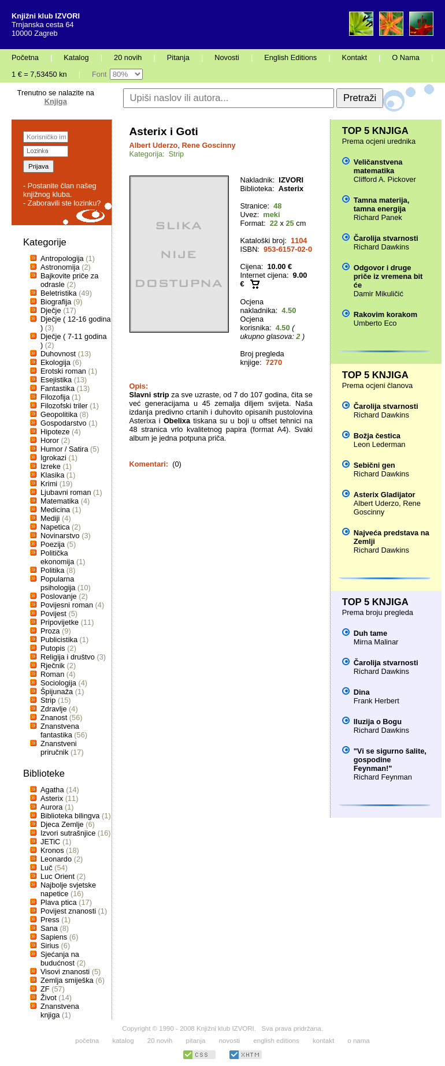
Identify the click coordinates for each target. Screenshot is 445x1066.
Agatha (52, 789)
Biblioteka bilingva (69, 815)
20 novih (128, 57)
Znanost (53, 717)
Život (48, 997)
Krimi (48, 483)
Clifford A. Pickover (385, 179)
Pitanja (178, 57)
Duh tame (370, 633)
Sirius (49, 945)
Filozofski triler (64, 405)
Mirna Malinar (376, 642)
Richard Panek (378, 217)
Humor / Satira (64, 449)
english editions (276, 1040)
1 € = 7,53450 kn (39, 74)
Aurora (51, 807)
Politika (52, 570)
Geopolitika (58, 414)
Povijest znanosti (68, 911)
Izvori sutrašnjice (67, 833)
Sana (49, 928)
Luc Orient (57, 876)
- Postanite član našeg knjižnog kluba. (60, 190)
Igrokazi (53, 457)
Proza (50, 631)
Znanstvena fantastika (59, 730)
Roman (52, 674)
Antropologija (62, 258)
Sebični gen (374, 465)
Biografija (55, 301)
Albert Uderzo (153, 145)
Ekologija (55, 362)
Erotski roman (63, 371)
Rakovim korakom (385, 314)
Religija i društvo (67, 657)
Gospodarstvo (63, 423)
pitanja (196, 1040)
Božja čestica (377, 435)
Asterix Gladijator (385, 494)
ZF (45, 989)
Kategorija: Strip (156, 154)
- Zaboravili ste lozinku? (62, 203)
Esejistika (56, 379)
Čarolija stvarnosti (386, 238)
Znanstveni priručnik (58, 747)
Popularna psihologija (57, 583)
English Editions (290, 57)
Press (50, 919)
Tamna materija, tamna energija (382, 204)
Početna (25, 57)
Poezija (52, 544)
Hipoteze (55, 431)
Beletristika (58, 293)
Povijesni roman (66, 605)
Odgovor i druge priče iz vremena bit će (388, 276)
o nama (358, 1040)
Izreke (50, 466)
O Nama (406, 57)
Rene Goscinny (209, 145)
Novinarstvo (60, 535)
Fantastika (57, 388)
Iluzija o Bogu (378, 721)
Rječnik (52, 665)
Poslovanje (58, 596)
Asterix (51, 798)
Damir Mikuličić (378, 293)
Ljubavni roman (65, 492)
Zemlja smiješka (67, 980)
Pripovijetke (59, 622)
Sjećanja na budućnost (59, 958)
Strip (47, 700)
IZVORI (291, 180)
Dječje (50, 310)
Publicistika (58, 639)
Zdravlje (53, 709)
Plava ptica (58, 902)
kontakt (323, 1040)
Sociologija (58, 683)
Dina (362, 692)
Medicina (55, 509)
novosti (229, 1040)
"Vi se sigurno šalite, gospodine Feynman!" (390, 760)
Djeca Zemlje (62, 824)
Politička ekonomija (57, 557)
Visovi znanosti (65, 971)
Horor (49, 440)
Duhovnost (58, 353)
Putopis (52, 648)
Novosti (226, 57)
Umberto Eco (375, 323)
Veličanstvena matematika (378, 166)
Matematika (59, 501)
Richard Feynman (383, 777)
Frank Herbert (376, 700)
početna (87, 1040)
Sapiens (53, 937)
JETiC (50, 841)
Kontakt (354, 57)
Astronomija (60, 267)
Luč (46, 867)
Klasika (52, 475)
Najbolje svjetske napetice (68, 889)
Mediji (50, 518)
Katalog (76, 57)
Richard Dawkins (381, 247)
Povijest (53, 613)
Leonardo (56, 859)
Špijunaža (56, 691)
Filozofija (55, 397)
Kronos (52, 850)
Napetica (55, 527)
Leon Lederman (380, 444)
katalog (123, 1040)
